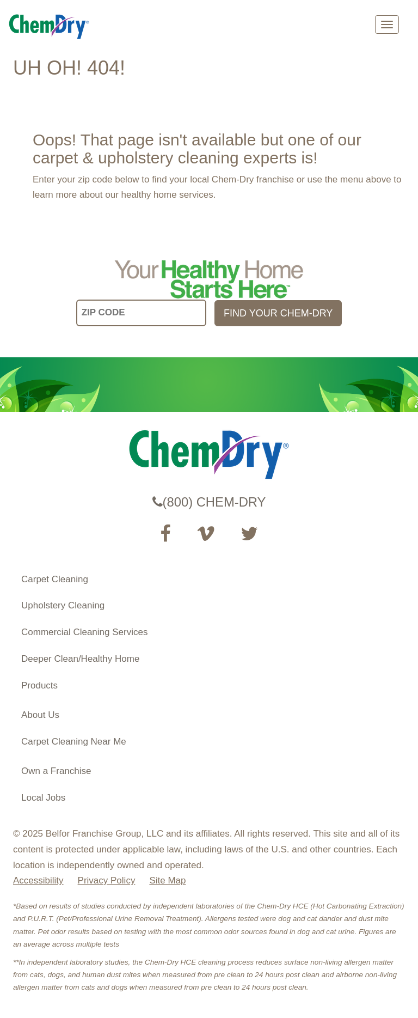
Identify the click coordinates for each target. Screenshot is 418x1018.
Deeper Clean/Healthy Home (80, 659)
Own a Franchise (56, 771)
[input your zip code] (141, 313)
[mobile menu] (387, 24)
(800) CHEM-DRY (209, 502)
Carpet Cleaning (54, 579)
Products (39, 685)
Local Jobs (43, 798)
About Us (40, 715)
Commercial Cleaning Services (84, 632)
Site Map (167, 880)
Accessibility (38, 880)
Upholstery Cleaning (62, 605)
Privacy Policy (107, 880)
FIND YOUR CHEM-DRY (278, 313)
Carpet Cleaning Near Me (73, 741)
